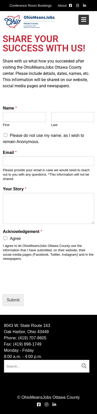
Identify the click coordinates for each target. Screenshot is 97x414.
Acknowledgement (22, 231)
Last (54, 125)
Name (10, 108)
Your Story (14, 189)
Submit (13, 300)
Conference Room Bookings (31, 5)
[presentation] (42, 285)
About (62, 5)
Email (10, 152)
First (6, 125)
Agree (15, 238)
